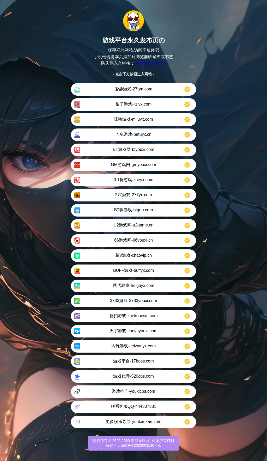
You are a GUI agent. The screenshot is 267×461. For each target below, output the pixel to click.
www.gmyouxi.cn (150, 63)
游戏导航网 (140, 441)
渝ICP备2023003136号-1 (140, 445)
